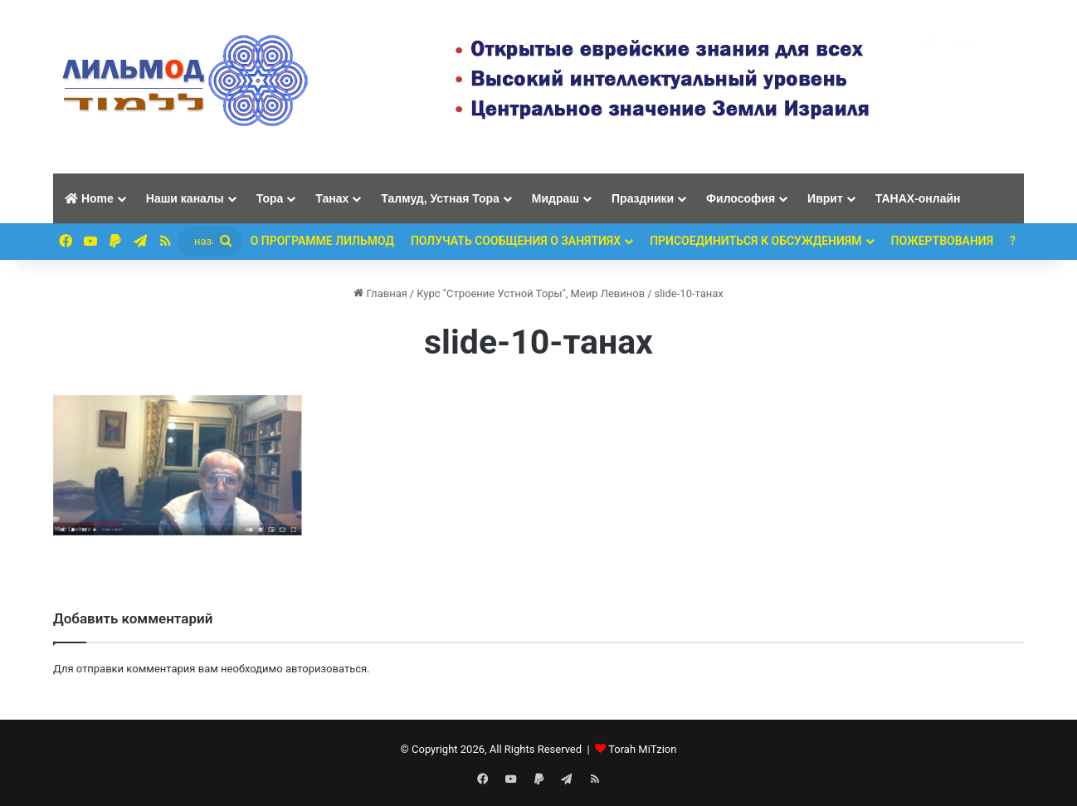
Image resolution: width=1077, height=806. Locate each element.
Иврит (825, 198)
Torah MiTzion (642, 749)
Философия (740, 198)
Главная (380, 293)
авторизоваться (326, 668)
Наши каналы (185, 198)
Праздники (643, 198)
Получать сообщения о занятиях (516, 240)
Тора (270, 198)
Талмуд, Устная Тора (440, 198)
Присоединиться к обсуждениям (755, 240)
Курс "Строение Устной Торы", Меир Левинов (531, 293)
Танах (331, 198)
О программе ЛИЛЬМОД (322, 240)
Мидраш (555, 198)
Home (89, 198)
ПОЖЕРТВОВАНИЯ (942, 240)
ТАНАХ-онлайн (918, 198)
